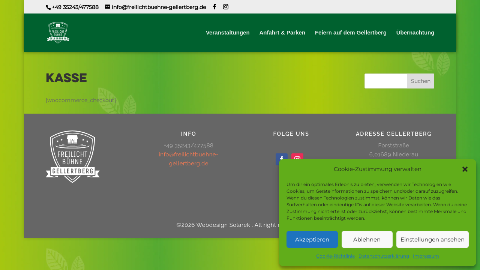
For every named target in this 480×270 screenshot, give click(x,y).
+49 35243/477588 (75, 7)
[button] (465, 169)
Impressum (426, 256)
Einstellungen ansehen (432, 239)
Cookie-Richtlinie (335, 256)
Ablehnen (367, 239)
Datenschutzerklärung (383, 256)
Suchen (420, 81)
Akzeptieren (312, 239)
